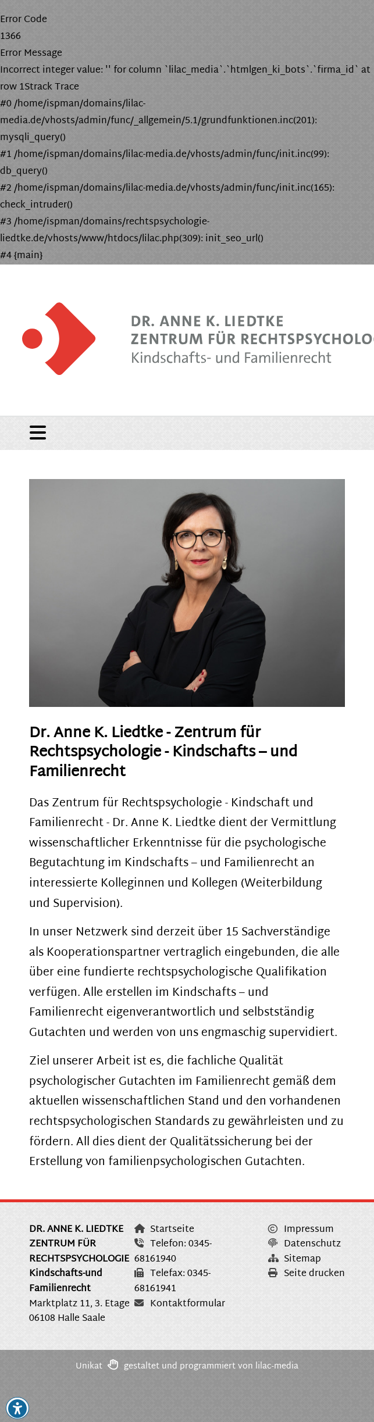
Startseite (164, 1229)
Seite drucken (306, 1274)
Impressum (301, 1229)
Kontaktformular (179, 1304)
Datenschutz (304, 1244)
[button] (17, 1408)
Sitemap (294, 1259)
